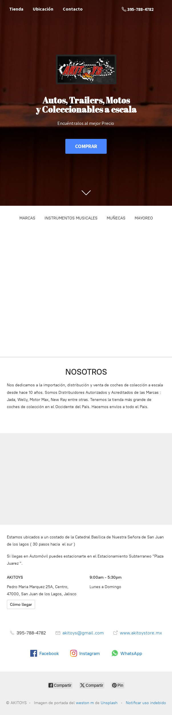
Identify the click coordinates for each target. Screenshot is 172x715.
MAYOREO (144, 218)
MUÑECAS (116, 218)
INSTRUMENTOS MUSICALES (71, 218)
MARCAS (27, 218)
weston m (85, 702)
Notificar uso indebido (146, 702)
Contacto (73, 9)
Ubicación (43, 9)
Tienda (16, 9)
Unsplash (110, 702)
